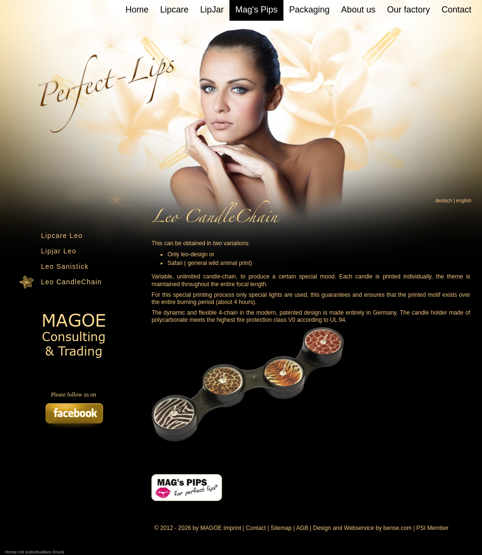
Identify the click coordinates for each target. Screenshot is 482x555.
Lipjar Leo (59, 251)
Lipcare (174, 9)
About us (358, 9)
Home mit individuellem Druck (34, 552)
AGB (302, 528)
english (463, 200)
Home (136, 9)
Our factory (408, 9)
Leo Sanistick (65, 266)
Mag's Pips (256, 9)
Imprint (232, 528)
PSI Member (432, 528)
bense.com (397, 528)
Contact (456, 9)
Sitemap (281, 528)
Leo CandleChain (71, 282)
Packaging (309, 9)
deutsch (443, 200)
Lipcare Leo (61, 235)
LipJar (212, 9)
